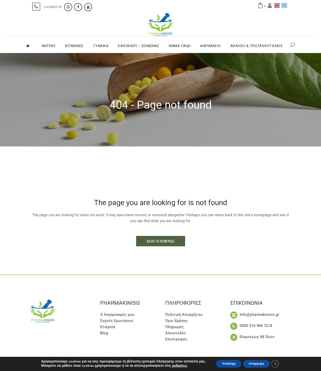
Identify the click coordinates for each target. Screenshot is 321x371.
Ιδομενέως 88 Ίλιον (257, 337)
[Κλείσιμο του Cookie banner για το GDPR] (279, 363)
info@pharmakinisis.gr (259, 314)
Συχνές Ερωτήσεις (117, 320)
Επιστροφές (176, 339)
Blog (104, 333)
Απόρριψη (258, 363)
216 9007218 (52, 7)
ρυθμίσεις (175, 366)
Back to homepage (160, 240)
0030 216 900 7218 (256, 325)
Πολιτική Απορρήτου (184, 314)
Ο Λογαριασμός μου (117, 314)
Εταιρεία (107, 327)
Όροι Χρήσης (176, 320)
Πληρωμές (174, 327)
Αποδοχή (226, 363)
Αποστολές (175, 333)
